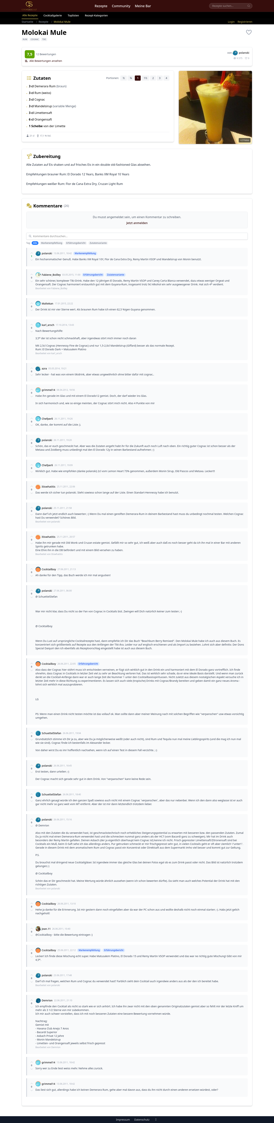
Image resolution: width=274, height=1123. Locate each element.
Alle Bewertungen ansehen (43, 61)
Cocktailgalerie (52, 15)
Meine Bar (143, 6)
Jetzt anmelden (137, 223)
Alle (35, 243)
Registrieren (245, 21)
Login (231, 21)
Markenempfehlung (51, 243)
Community (121, 6)
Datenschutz (141, 1119)
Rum (25, 39)
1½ (145, 78)
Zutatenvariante (98, 243)
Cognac (35, 39)
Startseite (27, 21)
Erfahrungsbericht (76, 243)
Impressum (123, 1119)
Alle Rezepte (30, 15)
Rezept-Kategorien (96, 15)
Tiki (44, 39)
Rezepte (101, 6)
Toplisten (73, 15)
